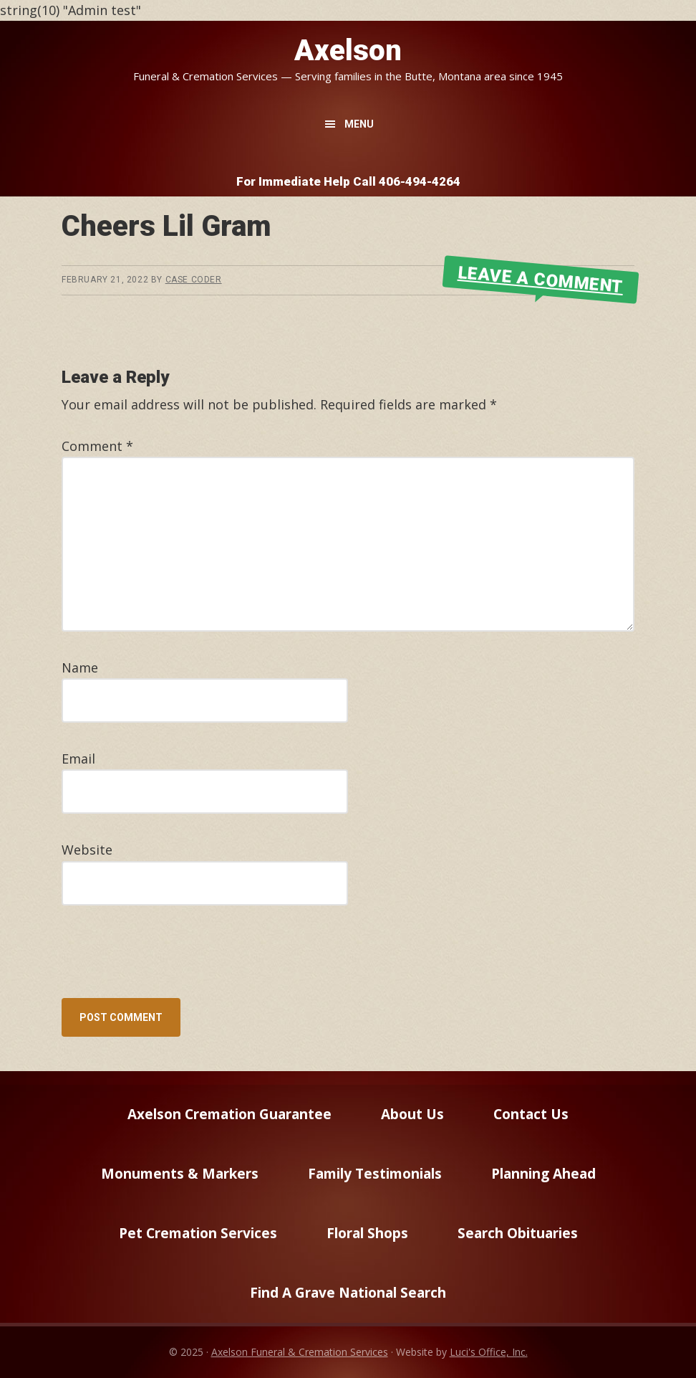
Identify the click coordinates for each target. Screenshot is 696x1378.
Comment (97, 446)
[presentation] (159, 963)
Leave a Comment (540, 279)
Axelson (348, 50)
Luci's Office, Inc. (489, 1352)
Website (87, 849)
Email (78, 758)
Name (80, 667)
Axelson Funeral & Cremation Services (299, 1352)
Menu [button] (359, 124)
